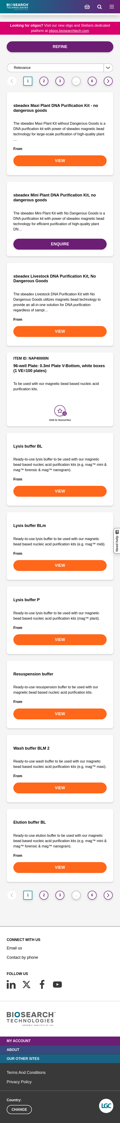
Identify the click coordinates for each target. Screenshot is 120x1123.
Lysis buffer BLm (29, 525)
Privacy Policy (19, 1082)
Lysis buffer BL (27, 446)
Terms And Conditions (26, 1072)
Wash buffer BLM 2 (31, 748)
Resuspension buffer (33, 674)
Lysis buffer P (26, 600)
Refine (60, 46)
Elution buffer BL (29, 822)
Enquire (60, 244)
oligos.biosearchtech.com (69, 31)
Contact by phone (22, 957)
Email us (14, 948)
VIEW (60, 160)
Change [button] (19, 1109)
